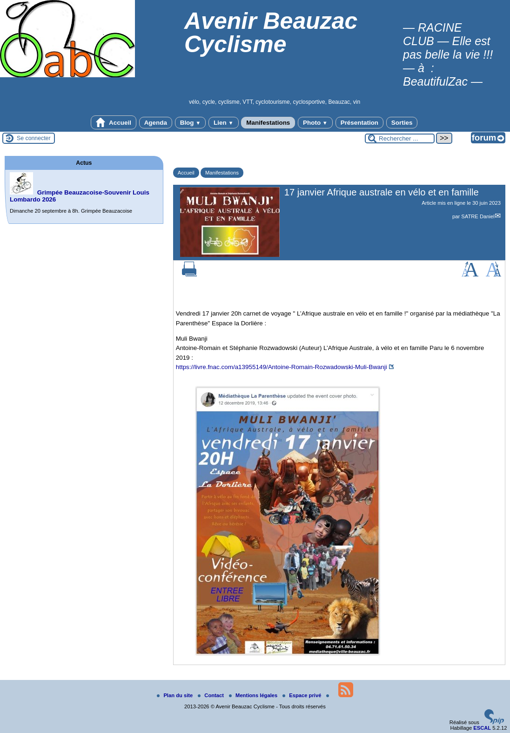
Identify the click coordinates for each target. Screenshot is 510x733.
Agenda (155, 122)
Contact (211, 695)
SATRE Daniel (477, 216)
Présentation (359, 122)
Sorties (402, 122)
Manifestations (268, 122)
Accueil (113, 122)
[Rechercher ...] (400, 138)
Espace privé (302, 695)
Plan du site (175, 695)
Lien (223, 122)
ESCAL (482, 728)
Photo (315, 122)
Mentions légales (254, 695)
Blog (190, 122)
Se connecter (34, 138)
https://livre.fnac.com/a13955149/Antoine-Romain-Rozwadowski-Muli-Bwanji (281, 366)
